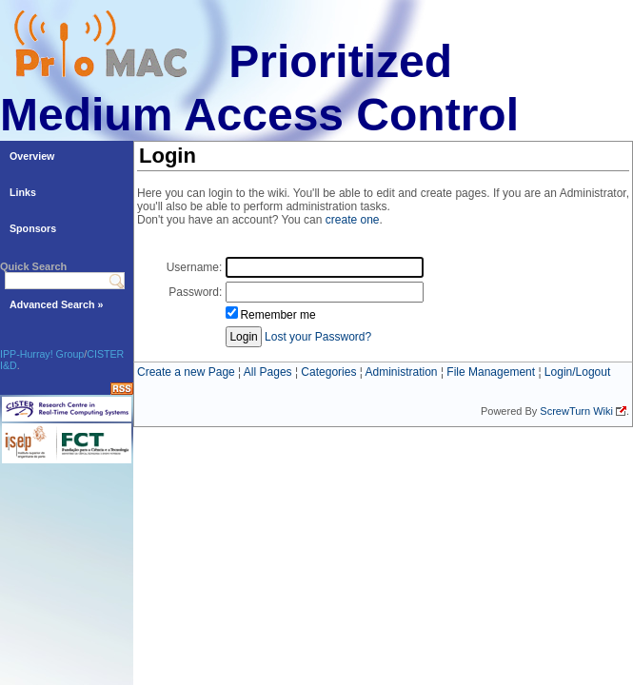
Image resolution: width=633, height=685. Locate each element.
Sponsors (33, 228)
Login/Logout (577, 372)
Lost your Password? (318, 336)
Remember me (277, 315)
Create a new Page (186, 372)
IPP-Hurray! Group (42, 354)
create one (353, 219)
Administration (402, 372)
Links (23, 192)
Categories (328, 372)
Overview (32, 156)
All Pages (268, 372)
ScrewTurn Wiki (576, 411)
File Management (490, 372)
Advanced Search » (56, 304)
